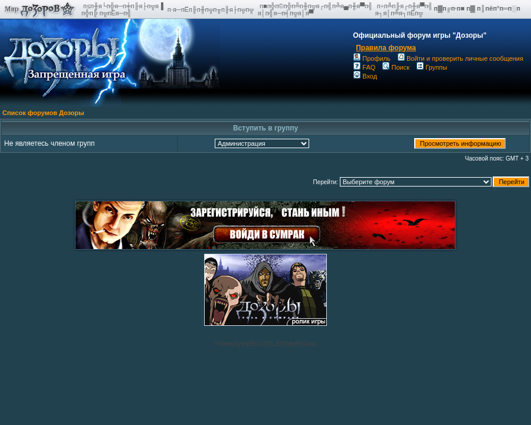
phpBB (248, 344)
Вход (365, 76)
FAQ (364, 67)
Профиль (372, 58)
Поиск (395, 67)
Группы (432, 67)
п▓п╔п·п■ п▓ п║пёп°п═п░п (478, 8)
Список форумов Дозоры (43, 112)
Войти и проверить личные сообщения (460, 58)
